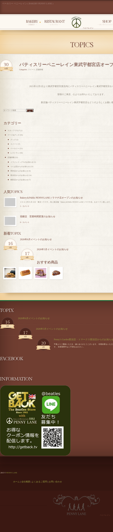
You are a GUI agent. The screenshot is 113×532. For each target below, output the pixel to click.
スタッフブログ (14, 131)
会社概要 (25, 482)
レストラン (14, 153)
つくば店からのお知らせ (20, 166)
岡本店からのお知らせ (19, 171)
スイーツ (14, 144)
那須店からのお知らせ (19, 175)
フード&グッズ (13, 135)
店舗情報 (11, 157)
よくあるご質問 (39, 482)
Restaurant (54, 23)
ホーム (16, 482)
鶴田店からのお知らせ (19, 180)
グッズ (13, 140)
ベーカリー (14, 148)
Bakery (32, 23)
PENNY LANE (11, 473)
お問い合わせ (55, 482)
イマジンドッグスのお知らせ (21, 162)
